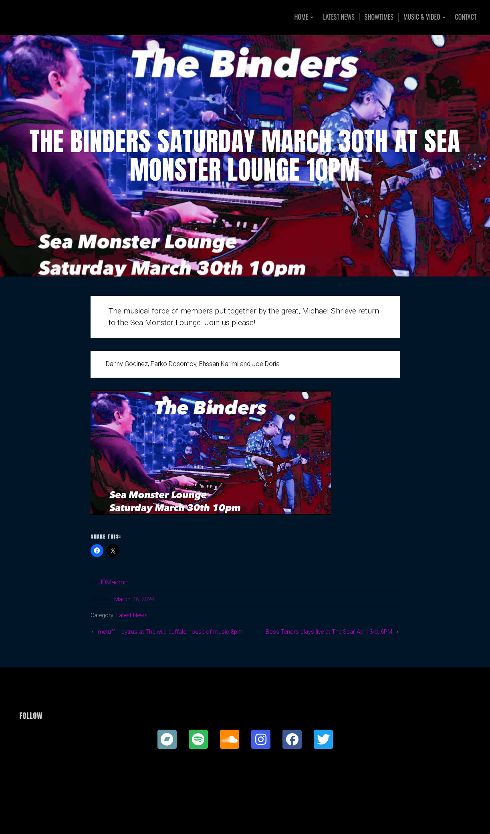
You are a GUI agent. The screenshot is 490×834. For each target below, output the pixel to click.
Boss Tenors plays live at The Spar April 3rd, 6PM (329, 632)
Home (301, 17)
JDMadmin (114, 582)
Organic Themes (260, 815)
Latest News (339, 16)
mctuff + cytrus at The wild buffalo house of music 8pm (170, 632)
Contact (466, 16)
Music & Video (421, 17)
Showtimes (379, 16)
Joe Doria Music (72, 17)
